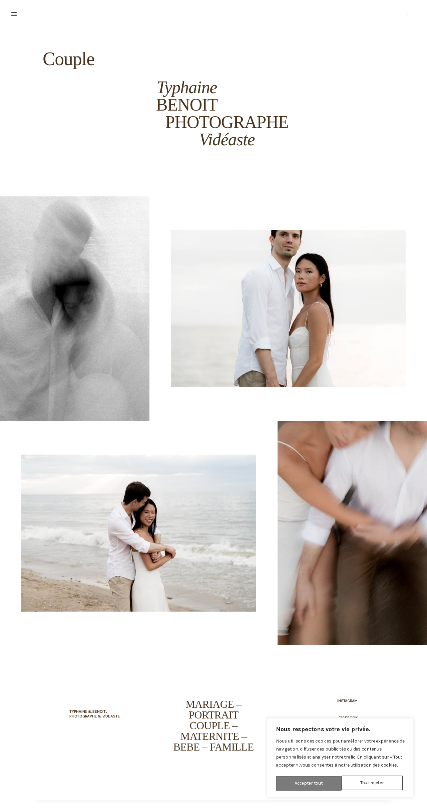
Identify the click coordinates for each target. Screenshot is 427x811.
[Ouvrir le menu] (14, 14)
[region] (340, 758)
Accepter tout (372, 783)
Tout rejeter (306, 783)
